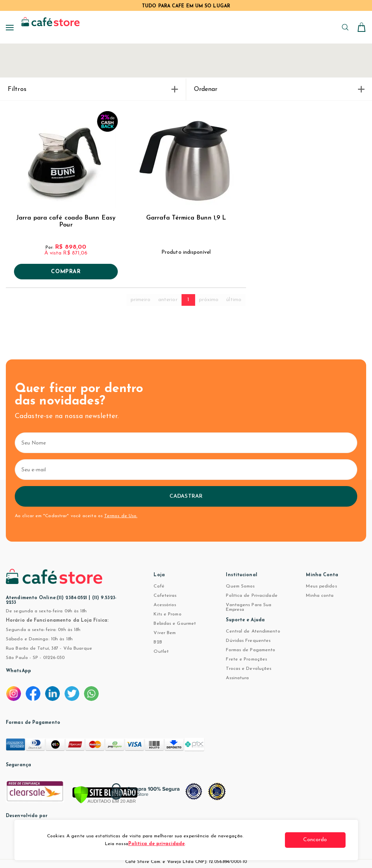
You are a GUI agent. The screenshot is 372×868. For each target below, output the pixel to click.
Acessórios (165, 605)
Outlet (161, 651)
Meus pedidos (321, 586)
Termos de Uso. (120, 516)
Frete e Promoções (246, 659)
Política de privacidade (156, 844)
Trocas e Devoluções (248, 668)
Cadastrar (186, 496)
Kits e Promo (167, 614)
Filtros (93, 89)
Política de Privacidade (251, 595)
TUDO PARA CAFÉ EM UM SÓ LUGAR (186, 6)
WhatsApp (18, 671)
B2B (158, 642)
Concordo (316, 840)
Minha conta (320, 595)
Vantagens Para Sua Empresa (248, 607)
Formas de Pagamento (250, 650)
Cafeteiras (165, 595)
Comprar (65, 272)
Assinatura (237, 678)
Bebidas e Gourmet (175, 623)
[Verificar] (105, 795)
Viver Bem (165, 633)
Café (159, 586)
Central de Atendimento (253, 631)
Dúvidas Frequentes (248, 640)
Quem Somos (240, 586)
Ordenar (279, 89)
